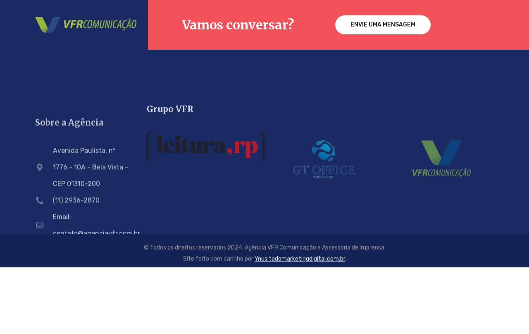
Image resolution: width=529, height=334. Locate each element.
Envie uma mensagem (382, 24)
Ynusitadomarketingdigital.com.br (300, 260)
